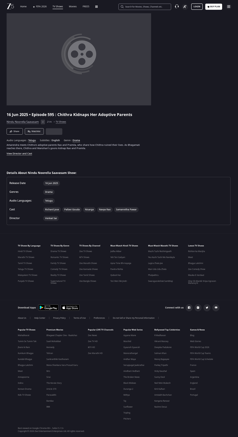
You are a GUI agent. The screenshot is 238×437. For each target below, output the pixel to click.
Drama (76, 140)
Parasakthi (51, 394)
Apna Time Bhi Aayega (120, 263)
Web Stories (195, 341)
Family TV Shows (58, 263)
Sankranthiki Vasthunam (57, 359)
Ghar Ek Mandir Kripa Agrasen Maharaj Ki (202, 282)
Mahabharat (23, 335)
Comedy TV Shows (59, 269)
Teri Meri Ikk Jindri (118, 281)
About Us (22, 318)
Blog (192, 335)
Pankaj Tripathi (161, 365)
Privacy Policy (59, 318)
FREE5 (83, 6)
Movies (70, 6)
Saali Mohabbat (53, 341)
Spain (192, 371)
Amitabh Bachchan (163, 394)
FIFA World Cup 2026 (199, 347)
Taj (124, 400)
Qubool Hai (115, 275)
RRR (48, 406)
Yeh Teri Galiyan (117, 257)
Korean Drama (24, 389)
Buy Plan (213, 6)
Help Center (39, 318)
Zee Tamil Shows (87, 275)
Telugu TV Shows (25, 269)
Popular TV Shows (26, 330)
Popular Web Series (133, 330)
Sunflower (128, 406)
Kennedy (50, 347)
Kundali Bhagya (25, 359)
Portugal (194, 394)
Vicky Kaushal (160, 371)
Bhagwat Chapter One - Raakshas (61, 335)
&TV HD (91, 347)
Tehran (49, 353)
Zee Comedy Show (196, 269)
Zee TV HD (93, 341)
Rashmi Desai (160, 406)
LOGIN (197, 6)
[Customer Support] (176, 6)
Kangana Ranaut (161, 400)
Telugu (32, 140)
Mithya (126, 394)
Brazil (192, 389)
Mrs (48, 371)
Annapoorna (23, 377)
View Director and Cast (19, 153)
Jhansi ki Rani (24, 347)
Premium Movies (54, 330)
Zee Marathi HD (95, 353)
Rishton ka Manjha (196, 251)
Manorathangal (130, 353)
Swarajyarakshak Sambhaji (160, 281)
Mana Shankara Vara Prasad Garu (62, 365)
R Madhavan (160, 335)
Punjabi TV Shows (26, 281)
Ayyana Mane (129, 335)
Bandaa (50, 400)
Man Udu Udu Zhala (157, 269)
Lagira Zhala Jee (155, 263)
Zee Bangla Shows (87, 281)
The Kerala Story (54, 383)
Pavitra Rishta (116, 269)
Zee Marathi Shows (88, 263)
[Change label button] (185, 7)
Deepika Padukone (163, 347)
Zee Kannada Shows (88, 269)
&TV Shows (84, 257)
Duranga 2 (128, 389)
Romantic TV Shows (59, 257)
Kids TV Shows (24, 394)
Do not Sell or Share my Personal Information (134, 318)
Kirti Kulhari (159, 389)
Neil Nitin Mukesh (162, 383)
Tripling (126, 412)
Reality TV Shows (58, 275)
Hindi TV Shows (25, 251)
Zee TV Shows (85, 251)
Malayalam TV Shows (27, 275)
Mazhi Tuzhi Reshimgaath (160, 251)
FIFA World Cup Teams (200, 353)
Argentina (194, 377)
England (194, 383)
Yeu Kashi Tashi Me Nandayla (161, 257)
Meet (190, 257)
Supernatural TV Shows (58, 282)
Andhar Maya (129, 359)
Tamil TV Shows (25, 263)
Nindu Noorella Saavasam (23, 122)
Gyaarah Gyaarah (131, 347)
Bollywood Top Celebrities (167, 330)
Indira (20, 383)
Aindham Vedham (131, 371)
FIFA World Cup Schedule (201, 359)
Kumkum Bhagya (25, 353)
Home (21, 6)
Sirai (48, 377)
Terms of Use (80, 318)
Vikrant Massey (161, 341)
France (193, 365)
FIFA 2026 (37, 6)
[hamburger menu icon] (228, 6)
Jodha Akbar (115, 251)
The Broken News (131, 377)
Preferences (99, 318)
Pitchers (127, 418)
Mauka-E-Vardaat (196, 275)
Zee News (92, 335)
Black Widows (129, 383)
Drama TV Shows (58, 251)
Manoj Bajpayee (161, 359)
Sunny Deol (159, 377)
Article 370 (51, 389)
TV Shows (55, 6)
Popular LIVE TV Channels (100, 330)
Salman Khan (160, 353)
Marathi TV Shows (26, 257)
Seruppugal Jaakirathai (133, 365)
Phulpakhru (153, 275)
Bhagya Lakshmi (195, 263)
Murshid (127, 341)
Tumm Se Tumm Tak (27, 341)
